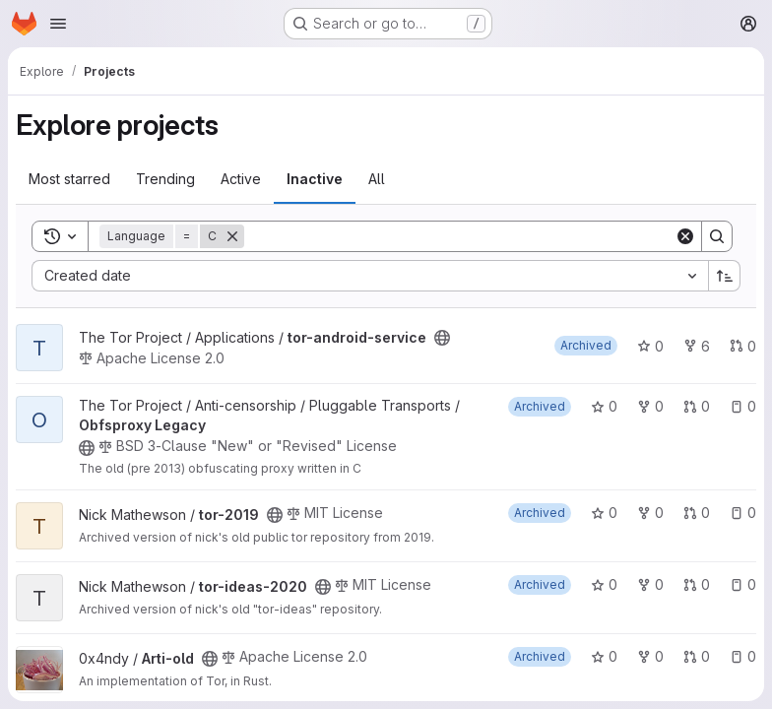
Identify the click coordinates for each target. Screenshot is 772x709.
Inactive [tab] (315, 178)
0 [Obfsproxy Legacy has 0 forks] (650, 406)
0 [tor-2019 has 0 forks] (650, 512)
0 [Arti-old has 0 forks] (650, 656)
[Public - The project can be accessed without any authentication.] (442, 338)
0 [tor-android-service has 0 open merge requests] (743, 346)
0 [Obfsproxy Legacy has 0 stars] (604, 406)
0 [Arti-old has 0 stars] (604, 656)
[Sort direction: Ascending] (724, 275)
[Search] (459, 236)
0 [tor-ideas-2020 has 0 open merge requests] (696, 584)
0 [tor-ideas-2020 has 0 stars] (604, 584)
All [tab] (376, 178)
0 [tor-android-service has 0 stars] (650, 346)
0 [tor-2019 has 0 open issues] (743, 512)
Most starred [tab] (69, 178)
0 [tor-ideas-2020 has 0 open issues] (743, 584)
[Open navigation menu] (58, 23)
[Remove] (232, 236)
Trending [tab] (165, 178)
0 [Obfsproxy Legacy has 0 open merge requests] (696, 406)
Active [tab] (241, 178)
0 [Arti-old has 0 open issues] (743, 656)
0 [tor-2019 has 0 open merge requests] (696, 512)
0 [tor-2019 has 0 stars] (604, 512)
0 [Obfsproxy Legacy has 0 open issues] (743, 406)
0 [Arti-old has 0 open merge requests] (696, 656)
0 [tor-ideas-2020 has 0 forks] (650, 584)
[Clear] (685, 236)
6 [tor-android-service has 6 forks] (696, 346)
